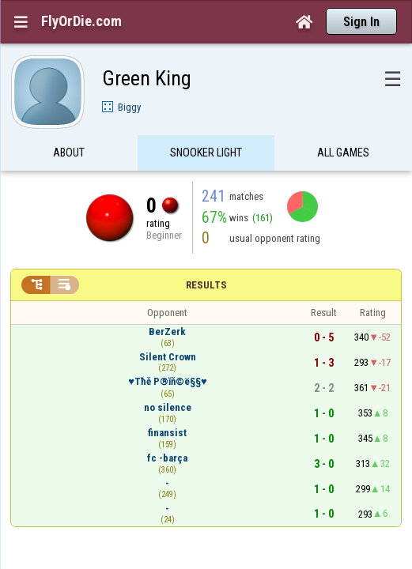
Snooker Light (206, 121)
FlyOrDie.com (81, 21)
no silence (167, 376)
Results (206, 254)
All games (343, 121)
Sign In (361, 21)
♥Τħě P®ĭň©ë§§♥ (167, 350)
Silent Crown (167, 326)
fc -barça (167, 427)
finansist (167, 402)
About (69, 121)
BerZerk (167, 301)
